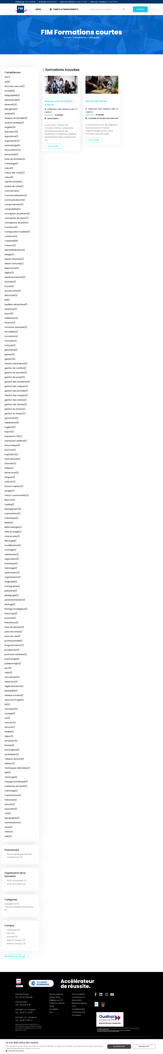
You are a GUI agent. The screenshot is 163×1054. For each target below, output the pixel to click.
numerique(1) (11, 563)
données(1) (10, 281)
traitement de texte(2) (16, 786)
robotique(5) (11, 708)
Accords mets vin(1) (15, 86)
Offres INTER (54, 997)
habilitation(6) (12, 422)
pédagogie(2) (12, 595)
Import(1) (9, 431)
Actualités (53, 1009)
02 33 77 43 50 (26, 1012)
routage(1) (10, 713)
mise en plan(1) (12, 536)
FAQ (51, 1012)
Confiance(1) (11, 227)
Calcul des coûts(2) (15, 172)
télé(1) (8, 772)
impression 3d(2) (13, 436)
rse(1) (7, 718)
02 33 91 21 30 (25, 1005)
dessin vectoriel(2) (14, 263)
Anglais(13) (10, 127)
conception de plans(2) (17, 218)
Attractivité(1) (11, 154)
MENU (40, 9)
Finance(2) (10, 322)
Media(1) (9, 522)
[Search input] (105, 9)
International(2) (12, 459)
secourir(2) (10, 722)
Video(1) (9, 831)
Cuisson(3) (10, 245)
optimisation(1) (12, 572)
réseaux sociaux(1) (14, 695)
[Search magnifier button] (123, 9)
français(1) (10, 345)
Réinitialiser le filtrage (14, 956)
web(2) (8, 836)
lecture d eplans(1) (14, 486)
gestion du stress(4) (15, 409)
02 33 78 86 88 (26, 997)
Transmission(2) (13, 795)
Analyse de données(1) (16, 118)
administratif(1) (12, 100)
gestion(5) (10, 359)
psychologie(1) (12, 658)
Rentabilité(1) (11, 690)
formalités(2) (11, 331)
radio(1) (8, 672)
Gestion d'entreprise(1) (16, 363)
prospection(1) (12, 649)
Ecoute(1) (9, 286)
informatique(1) (12, 445)
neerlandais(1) (12, 554)
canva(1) (9, 177)
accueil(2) (10, 90)
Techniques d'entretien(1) (17, 768)
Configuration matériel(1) (17, 231)
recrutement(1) (12, 677)
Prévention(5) (11, 622)
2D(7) (7, 77)
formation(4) (11, 336)
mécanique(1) (11, 518)
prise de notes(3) (13, 631)
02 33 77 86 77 (26, 1020)
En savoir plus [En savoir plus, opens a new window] (35, 1048)
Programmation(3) (14, 645)
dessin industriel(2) (14, 259)
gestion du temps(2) (15, 413)
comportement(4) (14, 204)
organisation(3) (13, 577)
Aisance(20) (11, 104)
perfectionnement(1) (15, 599)
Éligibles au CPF (56, 1000)
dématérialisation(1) (15, 249)
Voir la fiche (53, 146)
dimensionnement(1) (15, 277)
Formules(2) (11, 340)
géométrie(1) (11, 349)
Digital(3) (9, 272)
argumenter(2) (12, 140)
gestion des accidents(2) (17, 381)
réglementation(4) (14, 686)
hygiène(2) (10, 427)
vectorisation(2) (13, 822)
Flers (59, 109)
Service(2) (10, 727)
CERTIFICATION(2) (13, 181)
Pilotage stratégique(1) (16, 608)
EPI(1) (7, 299)
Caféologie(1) (11, 163)
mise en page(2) (13, 531)
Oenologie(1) (11, 568)
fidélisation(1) (11, 318)
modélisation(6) (13, 545)
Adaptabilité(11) (12, 95)
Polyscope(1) (11, 613)
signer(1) (9, 736)
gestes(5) (10, 354)
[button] (55, 1050)
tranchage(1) (11, 790)
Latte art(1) (10, 481)
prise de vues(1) (12, 636)
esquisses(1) (11, 309)
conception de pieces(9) (17, 213)
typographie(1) (12, 818)
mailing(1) (9, 504)
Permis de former (96, 101)
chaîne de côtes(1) (14, 186)
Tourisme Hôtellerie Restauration (103, 118)
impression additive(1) (16, 440)
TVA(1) (8, 813)
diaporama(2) (12, 268)
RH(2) (7, 704)
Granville (66, 109)
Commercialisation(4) (16, 195)
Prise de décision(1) (14, 627)
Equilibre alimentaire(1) (16, 304)
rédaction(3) (11, 681)
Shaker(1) (9, 731)
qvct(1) (8, 668)
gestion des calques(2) (16, 386)
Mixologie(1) (10, 540)
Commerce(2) (12, 190)
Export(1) (9, 313)
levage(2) (9, 490)
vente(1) (9, 827)
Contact (140, 9)
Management (53, 118)
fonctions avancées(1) (16, 327)
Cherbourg (51, 109)
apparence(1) (11, 136)
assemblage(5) (12, 145)
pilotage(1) (10, 604)
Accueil (67, 37)
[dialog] (81, 1046)
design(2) (9, 254)
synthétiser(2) (12, 754)
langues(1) (10, 477)
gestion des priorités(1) (16, 390)
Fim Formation (78, 994)
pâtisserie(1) (11, 590)
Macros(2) (10, 499)
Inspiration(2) (11, 454)
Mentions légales (79, 1003)
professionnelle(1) (14, 640)
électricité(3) (11, 295)
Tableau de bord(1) (14, 758)
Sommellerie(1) (12, 749)
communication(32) (15, 199)
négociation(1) (12, 559)
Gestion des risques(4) (16, 395)
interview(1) (10, 463)
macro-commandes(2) (17, 495)
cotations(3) (11, 236)
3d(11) (7, 81)
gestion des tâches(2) (16, 404)
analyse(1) (10, 113)
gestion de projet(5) (15, 377)
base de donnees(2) (15, 159)
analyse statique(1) (14, 122)
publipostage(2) (13, 663)
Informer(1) (10, 449)
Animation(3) (11, 131)
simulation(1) (11, 740)
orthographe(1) (12, 586)
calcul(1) (9, 168)
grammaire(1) (11, 418)
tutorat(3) (10, 804)
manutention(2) (13, 513)
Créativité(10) (11, 240)
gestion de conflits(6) (15, 368)
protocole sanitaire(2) (16, 654)
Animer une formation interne (59, 102)
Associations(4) (13, 149)
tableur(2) (10, 763)
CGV (74, 1006)
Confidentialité (78, 1009)
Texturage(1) (11, 777)
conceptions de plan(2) (17, 222)
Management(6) (13, 509)
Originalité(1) (11, 581)
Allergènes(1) (11, 109)
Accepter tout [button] (119, 1046)
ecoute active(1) (13, 290)
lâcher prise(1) (12, 472)
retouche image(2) (14, 699)
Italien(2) (9, 468)
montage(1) (10, 549)
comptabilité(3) (13, 209)
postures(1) (10, 618)
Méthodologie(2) (13, 527)
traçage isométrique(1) (16, 781)
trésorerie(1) (11, 799)
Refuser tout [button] (144, 1046)
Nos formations (56, 994)
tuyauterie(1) (11, 808)
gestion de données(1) (16, 372)
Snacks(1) (9, 745)
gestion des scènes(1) (16, 399)
